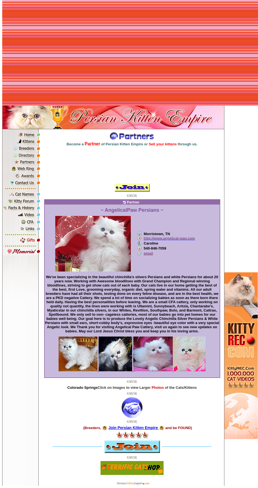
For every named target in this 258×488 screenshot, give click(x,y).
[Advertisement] (52, 53)
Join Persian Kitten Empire (134, 427)
